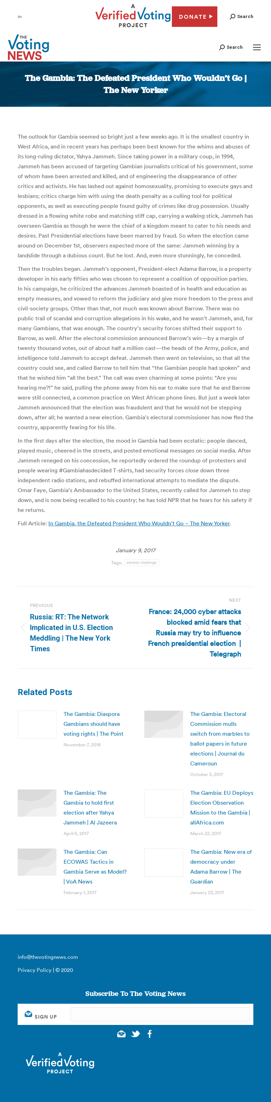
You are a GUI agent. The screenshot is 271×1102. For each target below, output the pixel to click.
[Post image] (37, 725)
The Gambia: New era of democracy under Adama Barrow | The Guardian (221, 866)
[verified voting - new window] (133, 28)
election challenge (142, 563)
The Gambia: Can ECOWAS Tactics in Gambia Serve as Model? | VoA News (95, 866)
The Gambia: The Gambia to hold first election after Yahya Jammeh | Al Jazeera (90, 807)
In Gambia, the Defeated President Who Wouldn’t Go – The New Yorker (139, 523)
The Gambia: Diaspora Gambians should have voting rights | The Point (94, 723)
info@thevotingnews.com (48, 957)
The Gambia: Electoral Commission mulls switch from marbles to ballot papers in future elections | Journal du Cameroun (219, 738)
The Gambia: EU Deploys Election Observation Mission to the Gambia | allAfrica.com (221, 807)
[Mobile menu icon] (257, 47)
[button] (241, 16)
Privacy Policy (35, 970)
